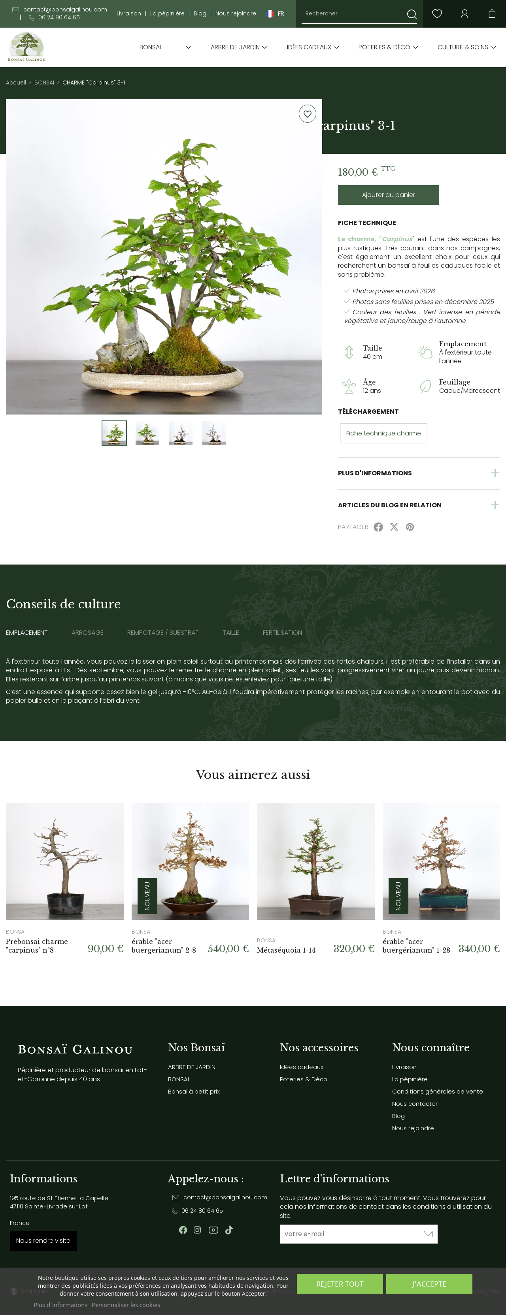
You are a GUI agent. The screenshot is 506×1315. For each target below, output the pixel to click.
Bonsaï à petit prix (194, 1091)
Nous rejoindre (235, 13)
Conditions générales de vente (437, 1091)
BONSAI (150, 47)
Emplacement (27, 632)
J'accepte (429, 1284)
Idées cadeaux (309, 47)
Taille (231, 632)
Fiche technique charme (383, 433)
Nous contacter (415, 1103)
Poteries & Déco (384, 47)
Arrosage (88, 632)
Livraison (129, 13)
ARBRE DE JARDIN (235, 47)
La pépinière (167, 13)
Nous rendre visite (43, 1240)
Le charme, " (360, 239)
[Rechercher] (359, 14)
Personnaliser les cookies (126, 1305)
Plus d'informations (60, 1305)
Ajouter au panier (388, 194)
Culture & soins (463, 47)
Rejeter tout (340, 1284)
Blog (200, 13)
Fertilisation (282, 632)
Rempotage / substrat (163, 632)
